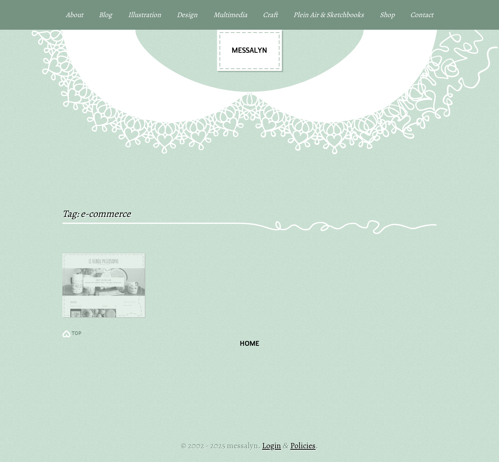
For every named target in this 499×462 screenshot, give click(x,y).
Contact (421, 15)
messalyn (249, 51)
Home (249, 344)
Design (187, 15)
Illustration (144, 15)
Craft (270, 15)
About (74, 15)
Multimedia (230, 15)
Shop (387, 15)
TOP (76, 333)
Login (271, 445)
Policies (303, 445)
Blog (105, 15)
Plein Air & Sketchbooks (328, 15)
